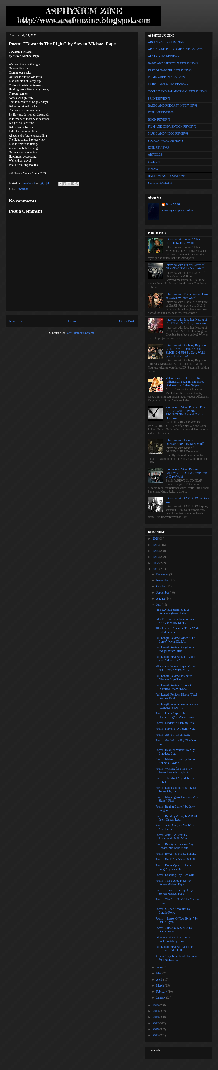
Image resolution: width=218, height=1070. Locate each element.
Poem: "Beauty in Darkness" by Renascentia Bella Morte (174, 846)
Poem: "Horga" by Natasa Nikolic (175, 853)
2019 (156, 1011)
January (161, 997)
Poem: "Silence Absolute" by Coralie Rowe (172, 910)
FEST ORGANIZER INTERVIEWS (170, 70)
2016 (156, 1029)
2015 (156, 1035)
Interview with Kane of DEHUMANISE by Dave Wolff (185, 442)
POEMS (23, 189)
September (163, 592)
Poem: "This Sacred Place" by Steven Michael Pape (173, 882)
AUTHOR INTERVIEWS (163, 56)
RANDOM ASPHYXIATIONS (166, 175)
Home (72, 321)
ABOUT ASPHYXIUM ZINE (166, 42)
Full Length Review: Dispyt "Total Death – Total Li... (176, 696)
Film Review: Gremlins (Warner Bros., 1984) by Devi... (174, 621)
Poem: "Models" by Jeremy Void (175, 723)
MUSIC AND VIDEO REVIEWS (168, 133)
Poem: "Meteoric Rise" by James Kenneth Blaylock (175, 761)
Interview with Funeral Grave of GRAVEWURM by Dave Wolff (185, 266)
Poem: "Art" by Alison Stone (172, 734)
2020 (156, 1005)
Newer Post (17, 321)
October (161, 586)
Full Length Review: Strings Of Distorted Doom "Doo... (174, 687)
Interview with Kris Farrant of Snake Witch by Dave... (173, 939)
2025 (156, 544)
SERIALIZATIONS (160, 182)
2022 (156, 563)
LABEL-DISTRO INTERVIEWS (168, 84)
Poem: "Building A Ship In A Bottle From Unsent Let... (176, 817)
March (160, 985)
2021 (156, 569)
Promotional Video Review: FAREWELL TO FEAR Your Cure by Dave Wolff (186, 473)
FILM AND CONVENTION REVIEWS (172, 126)
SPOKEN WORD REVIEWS (166, 140)
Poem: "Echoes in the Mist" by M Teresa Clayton (175, 789)
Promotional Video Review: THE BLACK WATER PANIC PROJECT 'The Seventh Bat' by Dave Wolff (185, 413)
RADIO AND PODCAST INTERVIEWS (173, 105)
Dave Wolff (173, 204)
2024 (156, 550)
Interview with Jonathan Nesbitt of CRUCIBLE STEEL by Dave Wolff (187, 321)
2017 (156, 1023)
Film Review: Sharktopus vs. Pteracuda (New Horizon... (173, 611)
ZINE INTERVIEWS (161, 112)
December (162, 574)
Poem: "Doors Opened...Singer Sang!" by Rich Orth (173, 867)
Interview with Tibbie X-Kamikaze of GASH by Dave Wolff (187, 296)
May (159, 973)
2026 (156, 538)
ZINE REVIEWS (158, 147)
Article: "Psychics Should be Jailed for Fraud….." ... (176, 958)
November (163, 580)
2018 (156, 1017)
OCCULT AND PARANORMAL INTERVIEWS (177, 91)
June (159, 967)
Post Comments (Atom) (79, 333)
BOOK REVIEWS (159, 119)
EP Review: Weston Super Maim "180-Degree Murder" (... (175, 668)
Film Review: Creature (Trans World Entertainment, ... (177, 630)
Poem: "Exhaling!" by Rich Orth (174, 875)
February (162, 991)
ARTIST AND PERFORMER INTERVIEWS (175, 49)
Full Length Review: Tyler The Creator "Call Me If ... (173, 948)
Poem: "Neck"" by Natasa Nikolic (175, 859)
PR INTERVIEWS (159, 98)
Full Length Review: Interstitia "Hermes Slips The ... (173, 677)
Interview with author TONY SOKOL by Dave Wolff (183, 241)
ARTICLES (155, 154)
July (159, 604)
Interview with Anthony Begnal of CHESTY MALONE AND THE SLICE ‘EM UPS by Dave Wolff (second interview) (186, 351)
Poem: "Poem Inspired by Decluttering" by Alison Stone (175, 715)
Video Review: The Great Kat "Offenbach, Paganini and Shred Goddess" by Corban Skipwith (185, 382)
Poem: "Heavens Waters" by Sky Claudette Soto (174, 751)
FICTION (154, 161)
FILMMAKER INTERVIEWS (166, 77)
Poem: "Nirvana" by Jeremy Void (175, 728)
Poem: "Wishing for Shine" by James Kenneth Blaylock (173, 770)
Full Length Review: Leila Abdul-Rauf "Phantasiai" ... (175, 658)
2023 (156, 556)
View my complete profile (177, 210)
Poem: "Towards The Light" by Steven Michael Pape (174, 891)
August (161, 598)
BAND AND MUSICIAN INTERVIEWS (173, 63)
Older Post (126, 321)
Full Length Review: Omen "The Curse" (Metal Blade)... (175, 639)
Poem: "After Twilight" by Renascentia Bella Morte (171, 836)
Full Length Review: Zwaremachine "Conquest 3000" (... (177, 705)
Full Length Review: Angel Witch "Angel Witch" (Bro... (175, 649)
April (159, 979)
